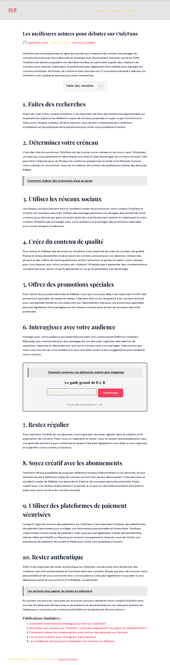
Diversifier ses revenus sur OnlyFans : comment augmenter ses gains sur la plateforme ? (88, 628)
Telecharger (111, 392)
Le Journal (114, 11)
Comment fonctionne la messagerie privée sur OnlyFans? (67, 623)
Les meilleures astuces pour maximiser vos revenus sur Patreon (72, 641)
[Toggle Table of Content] (99, 86)
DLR (12, 10)
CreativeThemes (68, 659)
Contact (129, 11)
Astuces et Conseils (83, 42)
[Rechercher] (67, 10)
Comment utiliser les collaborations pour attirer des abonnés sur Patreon (78, 632)
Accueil (99, 11)
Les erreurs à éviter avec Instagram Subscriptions (62, 637)
